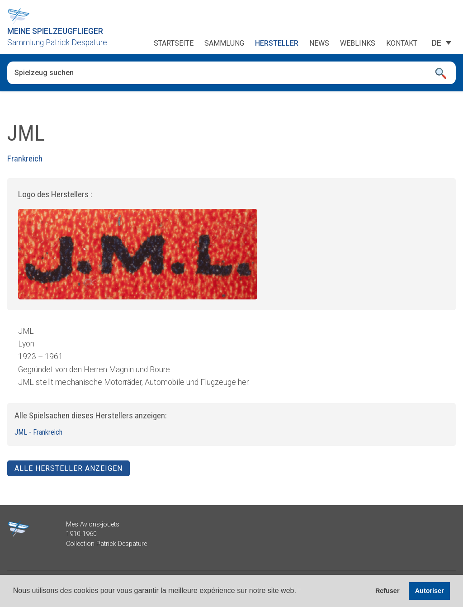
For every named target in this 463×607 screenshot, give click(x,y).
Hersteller (276, 43)
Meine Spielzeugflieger (55, 31)
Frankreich (25, 158)
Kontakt (401, 43)
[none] (436, 43)
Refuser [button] (387, 590)
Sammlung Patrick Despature (57, 42)
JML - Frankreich (38, 432)
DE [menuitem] (436, 42)
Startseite (174, 43)
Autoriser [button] (429, 590)
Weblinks (357, 43)
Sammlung (224, 43)
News (319, 43)
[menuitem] (436, 43)
